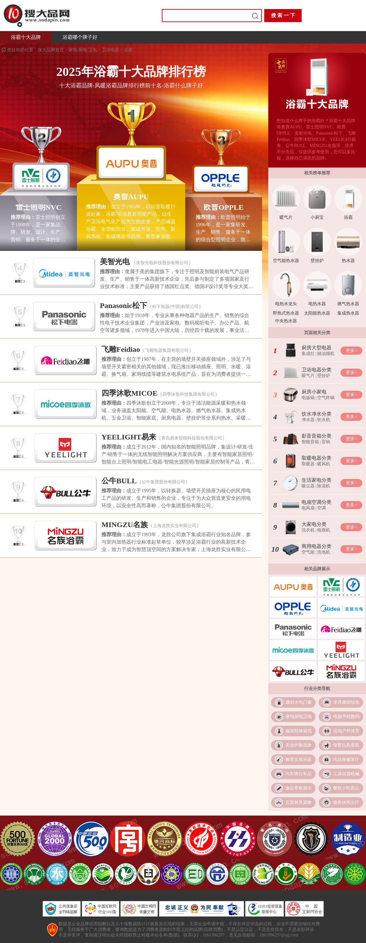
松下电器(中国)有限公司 (175, 306)
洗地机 (323, 552)
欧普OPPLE (223, 207)
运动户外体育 (346, 731)
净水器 (308, 419)
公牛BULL (119, 481)
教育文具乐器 (298, 759)
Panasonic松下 (123, 305)
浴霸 (128, 50)
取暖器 (308, 464)
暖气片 (286, 217)
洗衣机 (308, 530)
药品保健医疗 (346, 759)
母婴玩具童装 (346, 745)
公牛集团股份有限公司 (163, 482)
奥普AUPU (131, 197)
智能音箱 (310, 441)
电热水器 (317, 303)
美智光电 (115, 262)
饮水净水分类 (316, 413)
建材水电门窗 (299, 702)
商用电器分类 (316, 546)
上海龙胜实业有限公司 (174, 525)
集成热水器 (348, 313)
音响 (325, 441)
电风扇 (308, 508)
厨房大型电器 (316, 347)
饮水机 (323, 419)
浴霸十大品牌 (26, 37)
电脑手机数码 (346, 716)
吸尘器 (308, 486)
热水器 (348, 260)
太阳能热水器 (317, 313)
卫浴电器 (110, 50)
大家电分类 (314, 524)
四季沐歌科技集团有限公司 (188, 394)
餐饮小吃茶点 (346, 788)
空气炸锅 (326, 397)
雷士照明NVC (39, 207)
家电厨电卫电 (299, 716)
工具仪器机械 (346, 773)
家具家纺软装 (346, 702)
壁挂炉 (317, 260)
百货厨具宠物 (298, 802)
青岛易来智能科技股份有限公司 (191, 438)
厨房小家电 (314, 391)
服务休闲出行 (346, 802)
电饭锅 (308, 397)
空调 (321, 508)
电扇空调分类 (316, 502)
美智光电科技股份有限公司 (162, 262)
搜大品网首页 (51, 50)
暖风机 (323, 464)
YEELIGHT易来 (128, 437)
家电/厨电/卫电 (82, 50)
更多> (351, 350)
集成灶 (308, 353)
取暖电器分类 (316, 458)
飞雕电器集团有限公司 (167, 350)
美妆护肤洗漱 (298, 745)
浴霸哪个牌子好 (80, 37)
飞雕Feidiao (120, 349)
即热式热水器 (286, 313)
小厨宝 (317, 217)
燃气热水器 (348, 303)
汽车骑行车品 (298, 773)
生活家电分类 (316, 480)
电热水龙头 (286, 303)
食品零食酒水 (298, 788)
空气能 (308, 552)
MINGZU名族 (124, 525)
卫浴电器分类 (316, 369)
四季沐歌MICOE (129, 393)
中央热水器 (286, 321)
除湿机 (323, 486)
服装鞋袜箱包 (299, 731)
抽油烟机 (326, 353)
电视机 (323, 530)
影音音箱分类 (316, 436)
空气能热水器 (286, 260)
